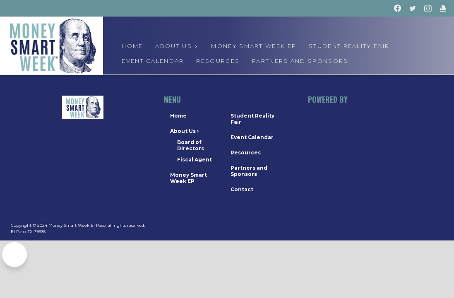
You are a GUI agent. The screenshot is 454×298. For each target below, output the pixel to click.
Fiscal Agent (194, 159)
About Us (184, 131)
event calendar (153, 61)
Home (132, 46)
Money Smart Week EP (253, 46)
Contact (242, 189)
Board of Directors (190, 145)
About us (177, 46)
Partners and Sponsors (300, 61)
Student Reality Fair (349, 46)
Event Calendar (252, 137)
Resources (218, 61)
